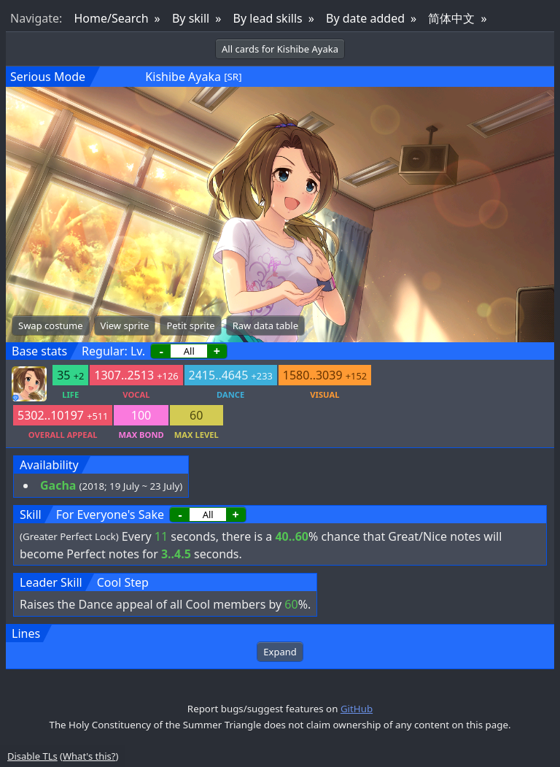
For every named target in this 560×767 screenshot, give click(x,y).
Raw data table (265, 325)
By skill (190, 18)
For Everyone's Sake (110, 514)
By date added (365, 18)
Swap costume (50, 325)
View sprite (125, 325)
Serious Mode (47, 77)
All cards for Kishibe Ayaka (280, 48)
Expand (279, 651)
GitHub (357, 708)
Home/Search (111, 18)
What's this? (89, 756)
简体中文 (451, 18)
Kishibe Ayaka (183, 77)
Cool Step (123, 582)
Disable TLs (32, 756)
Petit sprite (190, 325)
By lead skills (268, 18)
